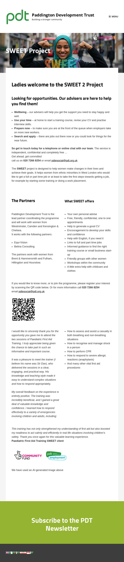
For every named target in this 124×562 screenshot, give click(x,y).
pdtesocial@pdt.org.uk (64, 160)
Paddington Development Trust (63, 15)
